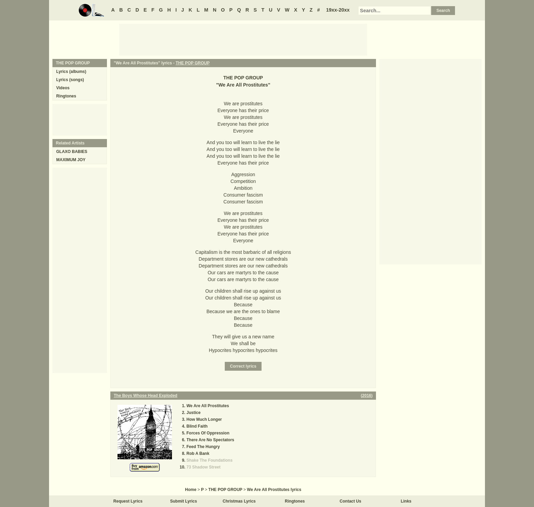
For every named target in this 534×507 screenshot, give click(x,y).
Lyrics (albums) (71, 71)
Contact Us (350, 501)
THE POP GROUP (193, 63)
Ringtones (66, 96)
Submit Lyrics (183, 501)
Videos (62, 88)
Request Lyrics (128, 501)
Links (406, 501)
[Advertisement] (243, 39)
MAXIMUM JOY (70, 159)
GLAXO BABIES (71, 151)
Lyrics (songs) (70, 79)
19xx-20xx (338, 10)
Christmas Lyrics (239, 501)
